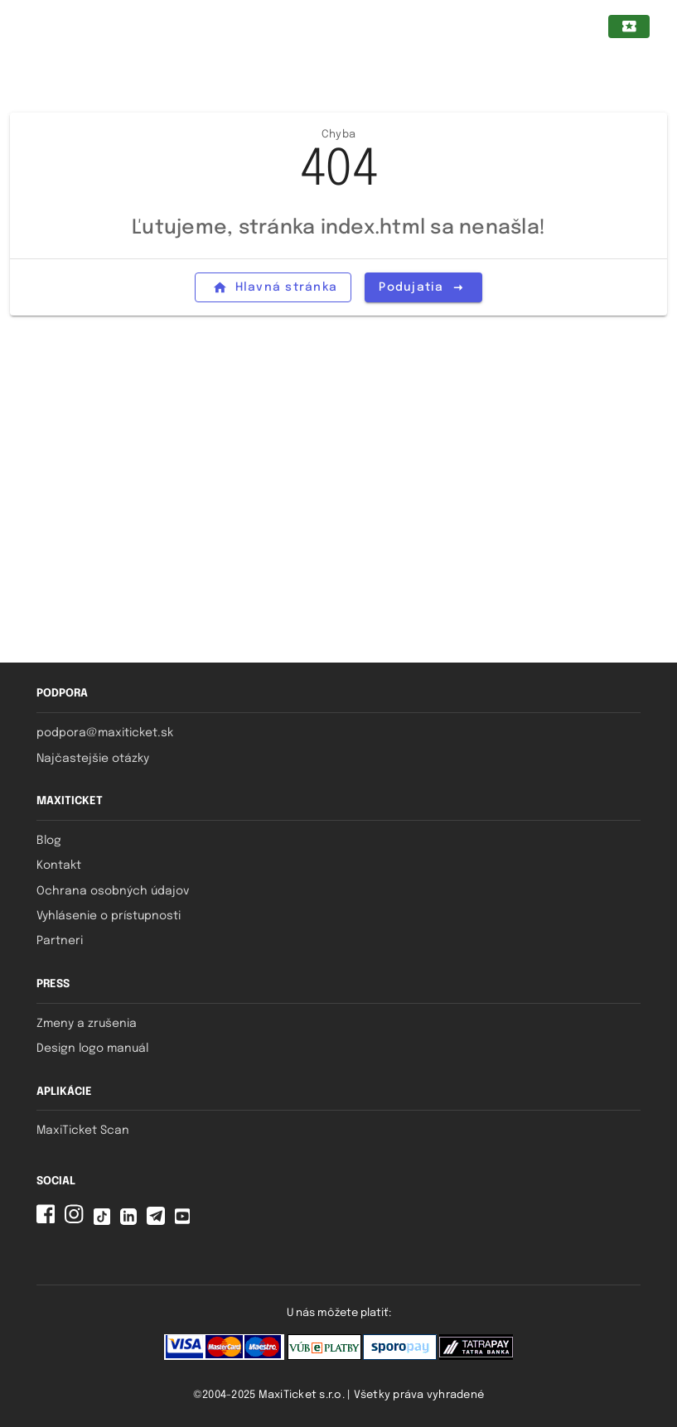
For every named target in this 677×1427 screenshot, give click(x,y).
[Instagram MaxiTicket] (77, 1221)
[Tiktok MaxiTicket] (105, 1221)
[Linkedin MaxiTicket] (131, 1221)
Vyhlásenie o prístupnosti (108, 916)
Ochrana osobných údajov (112, 891)
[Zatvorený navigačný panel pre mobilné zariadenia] (37, 26)
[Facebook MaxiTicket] (48, 1221)
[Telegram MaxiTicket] (159, 1221)
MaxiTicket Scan (82, 1130)
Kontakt (58, 865)
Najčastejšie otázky (92, 758)
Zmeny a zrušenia (86, 1023)
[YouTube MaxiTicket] (185, 1221)
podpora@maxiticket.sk (104, 733)
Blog (48, 840)
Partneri (59, 941)
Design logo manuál (92, 1048)
